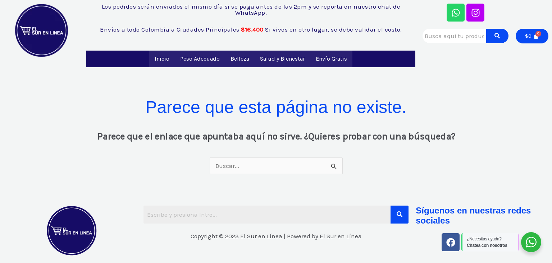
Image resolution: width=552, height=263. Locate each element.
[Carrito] (532, 36)
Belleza (240, 58)
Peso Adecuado (200, 58)
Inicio (162, 58)
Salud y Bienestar (282, 58)
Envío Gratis (331, 58)
